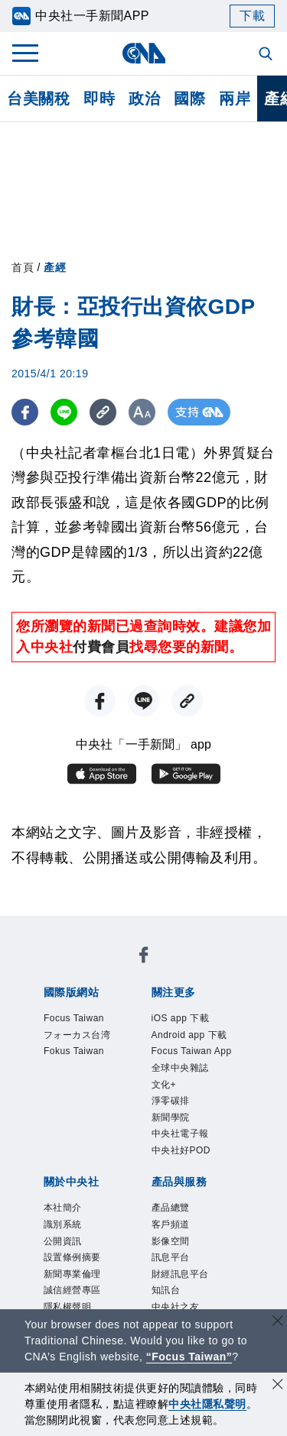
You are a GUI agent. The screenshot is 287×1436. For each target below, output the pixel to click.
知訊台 (167, 1302)
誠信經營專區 (75, 1302)
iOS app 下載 (183, 1018)
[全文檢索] (267, 55)
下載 (252, 15)
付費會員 (101, 647)
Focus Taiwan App (195, 1053)
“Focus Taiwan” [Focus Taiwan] (189, 1356)
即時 (99, 98)
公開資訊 (64, 1250)
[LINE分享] (64, 412)
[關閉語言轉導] (277, 1323)
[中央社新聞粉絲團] (143, 958)
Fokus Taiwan (76, 1053)
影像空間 (172, 1250)
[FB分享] (24, 412)
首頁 (22, 267)
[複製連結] (103, 412)
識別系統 (64, 1233)
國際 (189, 98)
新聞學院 (172, 1122)
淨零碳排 (172, 1105)
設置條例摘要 (75, 1268)
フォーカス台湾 (80, 1036)
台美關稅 (38, 98)
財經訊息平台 (183, 1285)
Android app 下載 (192, 1036)
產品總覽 (172, 1216)
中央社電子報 (183, 1140)
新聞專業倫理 (75, 1285)
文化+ (165, 1088)
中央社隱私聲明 (207, 1404)
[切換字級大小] (142, 412)
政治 (144, 98)
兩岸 (234, 98)
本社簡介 (64, 1216)
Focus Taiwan (76, 1018)
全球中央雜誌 (183, 1070)
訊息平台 (172, 1268)
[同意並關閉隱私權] (277, 1386)
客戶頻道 (172, 1233)
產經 (55, 267)
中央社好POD (184, 1157)
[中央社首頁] (143, 53)
